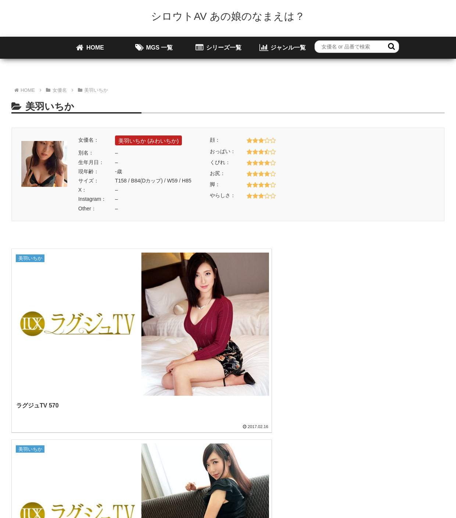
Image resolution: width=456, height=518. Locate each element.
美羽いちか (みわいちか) (148, 141)
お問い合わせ (233, 465)
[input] (357, 46)
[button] (391, 46)
